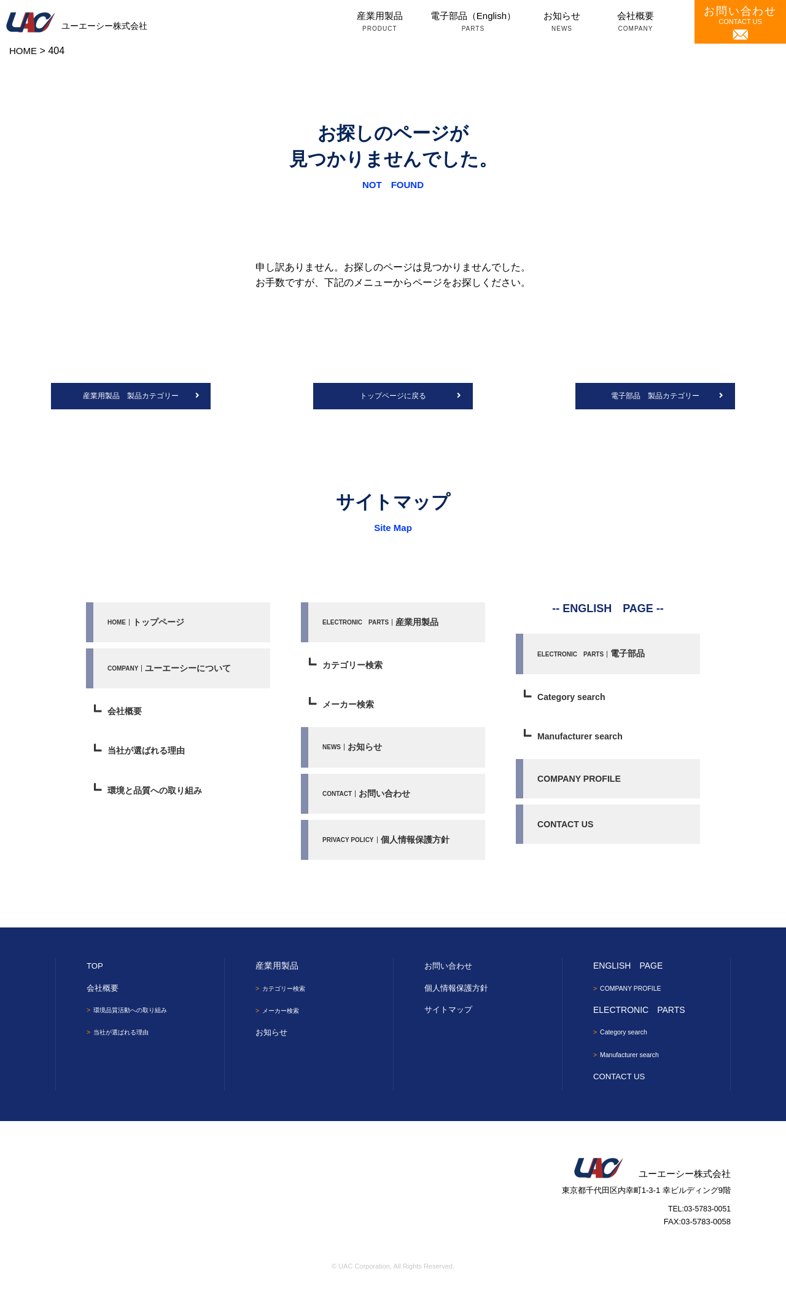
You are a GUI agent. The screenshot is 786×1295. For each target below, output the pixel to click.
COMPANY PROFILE (581, 783)
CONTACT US (740, 22)
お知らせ (561, 22)
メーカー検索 (350, 708)
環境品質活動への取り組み (138, 1017)
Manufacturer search (582, 739)
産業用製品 (380, 22)
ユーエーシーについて (172, 671)
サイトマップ (450, 1016)
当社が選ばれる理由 (148, 755)
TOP (95, 973)
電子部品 (592, 655)
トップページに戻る (393, 396)
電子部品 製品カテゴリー (655, 396)
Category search (573, 700)
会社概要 (635, 22)
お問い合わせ (368, 798)
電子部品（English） (473, 22)
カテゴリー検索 (354, 668)
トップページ (147, 623)
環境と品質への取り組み (158, 795)
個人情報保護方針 (388, 846)
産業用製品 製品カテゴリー (131, 396)
